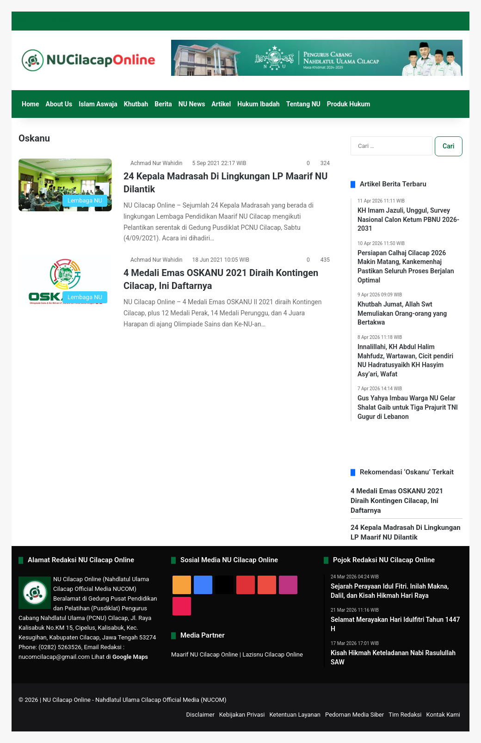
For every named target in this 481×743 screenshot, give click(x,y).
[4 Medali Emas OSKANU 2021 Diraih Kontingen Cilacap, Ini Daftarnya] (65, 281)
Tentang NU (303, 104)
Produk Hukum (348, 104)
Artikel (221, 104)
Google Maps (130, 656)
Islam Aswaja (98, 104)
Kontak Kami (443, 714)
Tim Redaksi (404, 714)
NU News (192, 104)
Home (30, 104)
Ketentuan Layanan (295, 714)
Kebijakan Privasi (242, 714)
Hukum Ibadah (258, 104)
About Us (58, 104)
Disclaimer (200, 714)
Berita (163, 104)
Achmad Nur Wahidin (156, 163)
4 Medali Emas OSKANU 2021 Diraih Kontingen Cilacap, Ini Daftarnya (397, 501)
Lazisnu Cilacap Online (272, 654)
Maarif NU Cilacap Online (204, 654)
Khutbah (136, 104)
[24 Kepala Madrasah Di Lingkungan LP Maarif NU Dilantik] (65, 185)
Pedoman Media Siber (354, 714)
